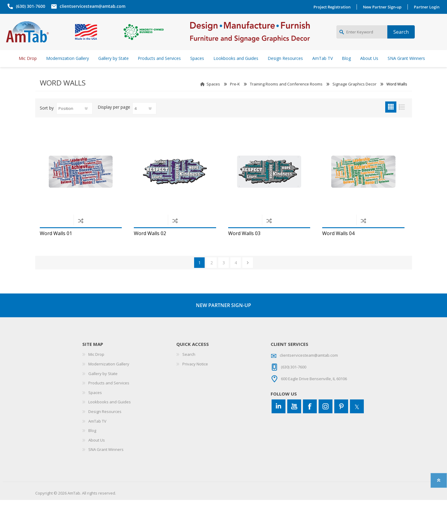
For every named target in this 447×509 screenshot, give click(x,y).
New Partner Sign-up (383, 7)
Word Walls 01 (56, 242)
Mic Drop (96, 363)
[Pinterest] (341, 415)
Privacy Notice (195, 373)
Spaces (213, 93)
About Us (96, 449)
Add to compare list (81, 229)
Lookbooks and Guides (109, 411)
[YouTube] (294, 415)
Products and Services (108, 392)
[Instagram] (325, 415)
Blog (92, 439)
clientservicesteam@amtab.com (91, 6)
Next (247, 271)
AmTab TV (97, 430)
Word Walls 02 (150, 242)
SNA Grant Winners (106, 458)
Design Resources (104, 420)
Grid (390, 116)
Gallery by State (103, 382)
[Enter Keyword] (361, 36)
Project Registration (333, 7)
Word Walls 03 (244, 242)
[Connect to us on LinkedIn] (278, 415)
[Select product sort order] (74, 117)
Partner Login (428, 7)
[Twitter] (357, 415)
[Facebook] (310, 415)
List (402, 116)
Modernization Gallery (108, 373)
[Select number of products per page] (144, 117)
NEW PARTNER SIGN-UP (223, 314)
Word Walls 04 (338, 242)
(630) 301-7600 (29, 6)
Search (188, 363)
